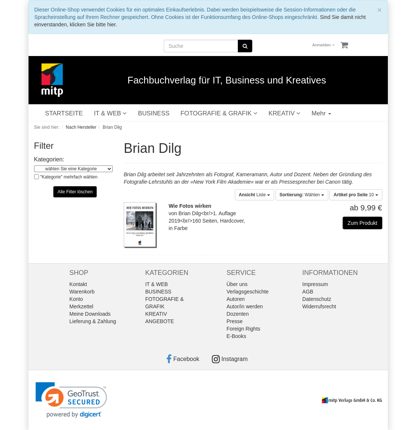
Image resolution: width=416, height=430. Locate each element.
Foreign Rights (243, 329)
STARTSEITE (64, 113)
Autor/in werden (245, 306)
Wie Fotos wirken (190, 206)
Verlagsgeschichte (248, 292)
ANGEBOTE (159, 321)
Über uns (237, 284)
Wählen (302, 194)
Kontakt (78, 284)
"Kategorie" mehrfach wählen (69, 177)
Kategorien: (49, 159)
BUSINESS (153, 113)
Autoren (236, 299)
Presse (235, 321)
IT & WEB (110, 113)
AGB (307, 292)
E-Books (236, 336)
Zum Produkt (362, 223)
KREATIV (284, 113)
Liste (254, 194)
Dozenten (238, 314)
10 (355, 194)
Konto (76, 299)
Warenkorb (81, 292)
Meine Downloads (89, 314)
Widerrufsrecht (319, 306)
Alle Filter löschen (75, 191)
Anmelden (323, 45)
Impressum (315, 284)
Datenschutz (316, 299)
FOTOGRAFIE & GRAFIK (218, 113)
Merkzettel (81, 306)
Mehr (321, 113)
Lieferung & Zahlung (92, 321)
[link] (71, 400)
